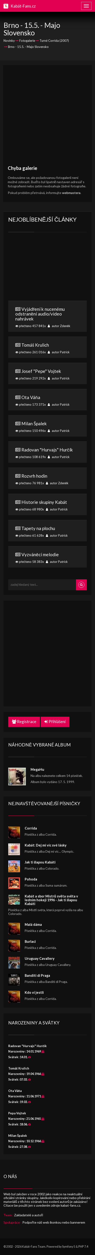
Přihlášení (55, 721)
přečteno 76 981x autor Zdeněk (47, 479)
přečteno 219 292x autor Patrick (47, 374)
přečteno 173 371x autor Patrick (47, 400)
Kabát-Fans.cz (23, 6)
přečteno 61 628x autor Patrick (47, 531)
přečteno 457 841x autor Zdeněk (47, 317)
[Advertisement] (47, 117)
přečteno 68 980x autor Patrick (47, 505)
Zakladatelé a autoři (28, 1215)
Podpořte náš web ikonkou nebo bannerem (53, 1222)
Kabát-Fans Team (33, 1246)
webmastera (71, 193)
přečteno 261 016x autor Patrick (47, 348)
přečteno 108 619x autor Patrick (47, 453)
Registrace (24, 721)
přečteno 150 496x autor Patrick (47, 427)
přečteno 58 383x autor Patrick (47, 558)
